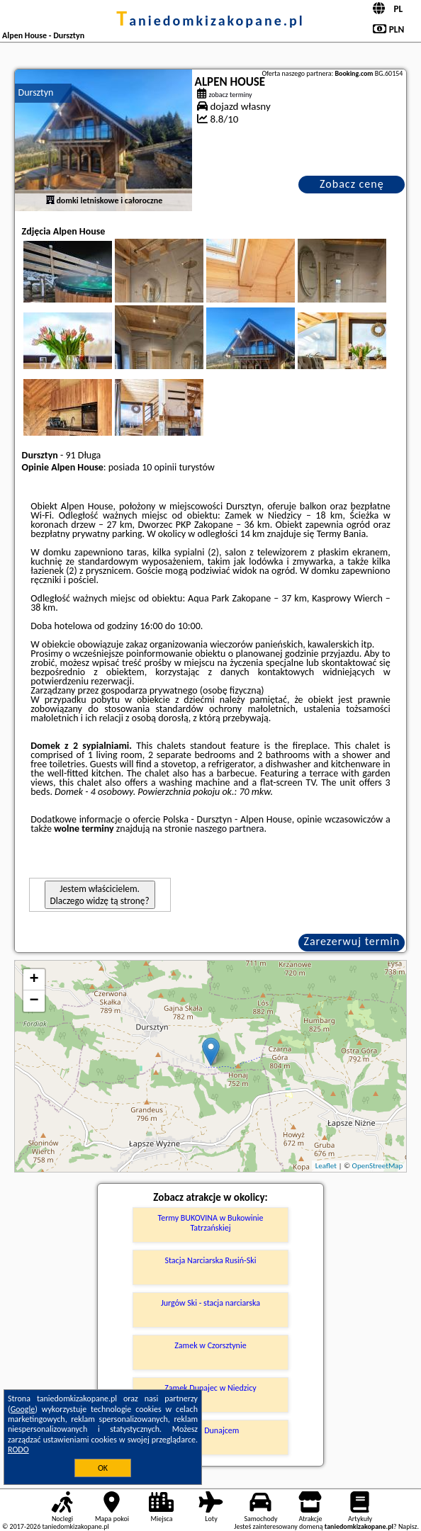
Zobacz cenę (352, 184)
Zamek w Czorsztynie (210, 1345)
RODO (18, 1449)
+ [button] (33, 979)
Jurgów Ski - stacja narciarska (210, 1303)
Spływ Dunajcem (211, 1430)
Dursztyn (36, 92)
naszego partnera (229, 829)
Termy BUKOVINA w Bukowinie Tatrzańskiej (210, 1223)
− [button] (33, 1001)
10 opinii (159, 467)
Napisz (407, 1526)
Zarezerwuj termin (352, 941)
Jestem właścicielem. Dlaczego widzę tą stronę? (100, 895)
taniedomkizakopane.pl (210, 20)
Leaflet (326, 1165)
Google (23, 1409)
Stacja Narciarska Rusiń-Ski (210, 1260)
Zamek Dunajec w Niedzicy (210, 1388)
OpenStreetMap (377, 1165)
